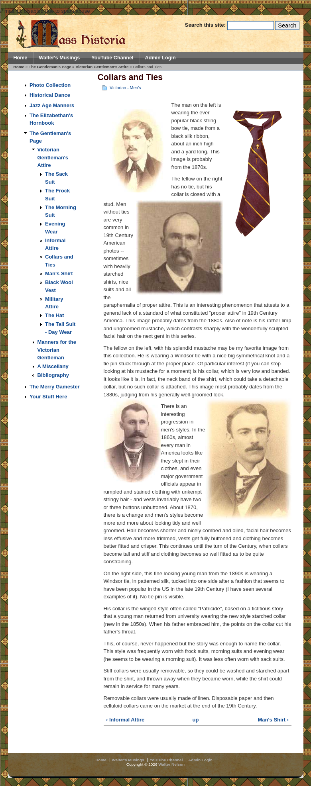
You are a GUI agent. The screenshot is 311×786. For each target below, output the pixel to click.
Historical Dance (50, 95)
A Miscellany (53, 366)
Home (21, 58)
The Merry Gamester (55, 387)
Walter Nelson (171, 764)
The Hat (54, 315)
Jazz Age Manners (52, 105)
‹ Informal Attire (125, 720)
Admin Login (160, 58)
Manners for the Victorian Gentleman (57, 350)
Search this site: (206, 25)
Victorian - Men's (125, 87)
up (195, 720)
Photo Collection (50, 85)
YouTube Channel (112, 58)
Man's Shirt (59, 273)
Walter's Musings (59, 58)
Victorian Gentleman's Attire (102, 67)
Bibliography (53, 375)
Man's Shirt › (273, 720)
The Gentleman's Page (50, 67)
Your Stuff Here (48, 397)
